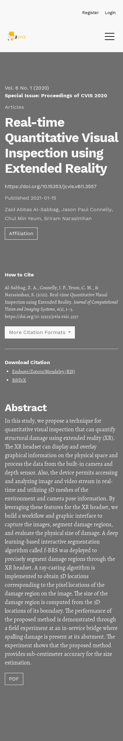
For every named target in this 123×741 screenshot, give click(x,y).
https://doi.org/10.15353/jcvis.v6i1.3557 (51, 186)
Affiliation (21, 233)
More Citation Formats (38, 332)
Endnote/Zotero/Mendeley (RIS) (43, 371)
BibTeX (19, 380)
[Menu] (109, 38)
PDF (14, 679)
